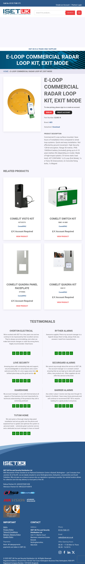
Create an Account (63, 2)
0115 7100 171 (63, 496)
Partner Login (77, 2)
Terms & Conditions (10, 498)
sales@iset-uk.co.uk (65, 503)
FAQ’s (5, 493)
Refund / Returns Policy (12, 501)
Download (56, 93)
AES (50, 88)
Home (5, 37)
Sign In (49, 78)
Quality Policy (8, 503)
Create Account (63, 78)
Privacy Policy (8, 496)
